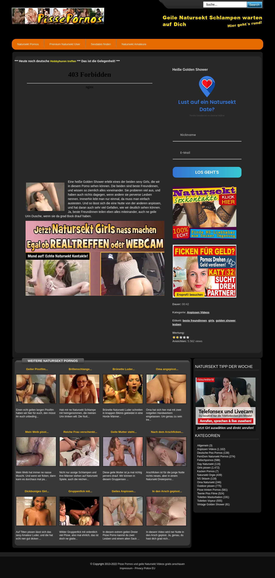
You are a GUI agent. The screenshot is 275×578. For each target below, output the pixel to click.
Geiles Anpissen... (124, 491)
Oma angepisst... (167, 369)
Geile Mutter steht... (124, 432)
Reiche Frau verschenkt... (80, 432)
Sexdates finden (101, 44)
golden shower (226, 320)
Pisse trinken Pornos (209, 489)
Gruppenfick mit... (80, 491)
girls (211, 320)
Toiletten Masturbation (209, 497)
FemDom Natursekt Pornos (212, 456)
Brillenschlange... (80, 369)
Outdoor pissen (206, 485)
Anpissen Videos (198, 312)
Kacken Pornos (206, 471)
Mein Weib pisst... (37, 432)
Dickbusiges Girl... (37, 491)
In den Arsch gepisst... (167, 491)
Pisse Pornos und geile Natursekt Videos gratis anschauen (151, 564)
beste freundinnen (195, 320)
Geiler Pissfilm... (37, 369)
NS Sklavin (203, 478)
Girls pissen (204, 467)
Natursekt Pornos (28, 44)
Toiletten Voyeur (206, 500)
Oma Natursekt (206, 482)
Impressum (126, 568)
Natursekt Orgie (206, 475)
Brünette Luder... (124, 369)
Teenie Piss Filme (207, 493)
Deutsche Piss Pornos (210, 452)
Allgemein (203, 445)
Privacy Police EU (145, 568)
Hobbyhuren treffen (63, 61)
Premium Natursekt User (64, 44)
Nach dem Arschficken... (167, 432)
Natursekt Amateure (134, 44)
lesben (176, 324)
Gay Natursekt (205, 464)
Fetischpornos (205, 460)
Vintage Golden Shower (211, 504)
